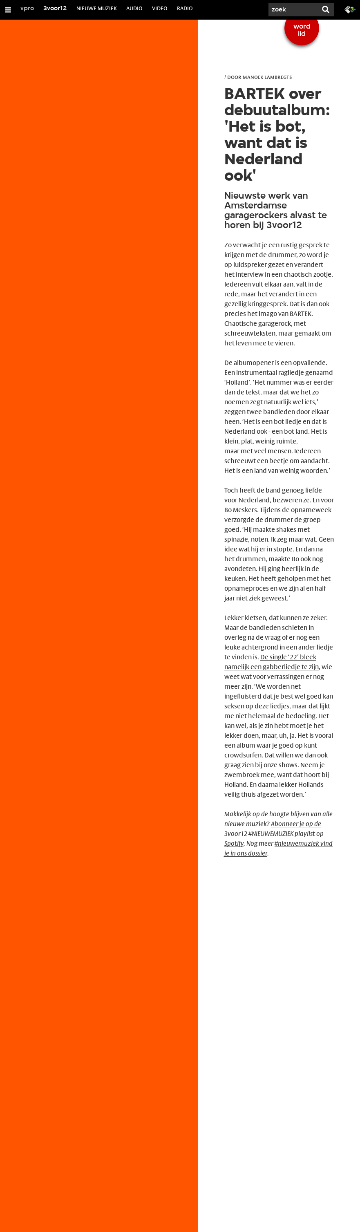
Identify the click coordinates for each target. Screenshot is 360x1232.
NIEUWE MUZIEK (96, 8)
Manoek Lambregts (267, 77)
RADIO (185, 8)
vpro (27, 8)
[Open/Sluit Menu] (8, 10)
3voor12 (55, 8)
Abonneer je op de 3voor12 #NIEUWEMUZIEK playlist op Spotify (274, 833)
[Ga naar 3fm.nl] (350, 9)
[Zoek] (293, 9)
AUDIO (134, 8)
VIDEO (160, 8)
